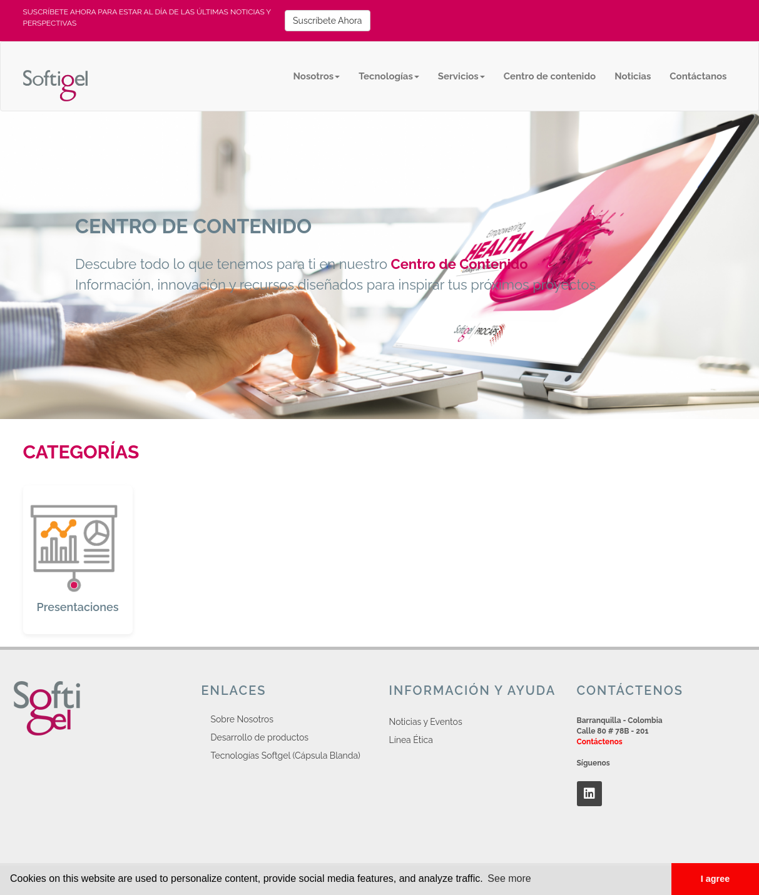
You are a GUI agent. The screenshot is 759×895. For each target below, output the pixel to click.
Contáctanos (698, 76)
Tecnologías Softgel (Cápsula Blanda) (285, 756)
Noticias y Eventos (425, 722)
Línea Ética (411, 740)
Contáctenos (600, 741)
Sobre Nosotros (242, 719)
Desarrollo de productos (260, 737)
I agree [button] (715, 879)
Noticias (632, 76)
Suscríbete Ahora (327, 21)
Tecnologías (389, 76)
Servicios (461, 76)
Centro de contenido (550, 76)
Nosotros (316, 76)
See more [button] (509, 878)
